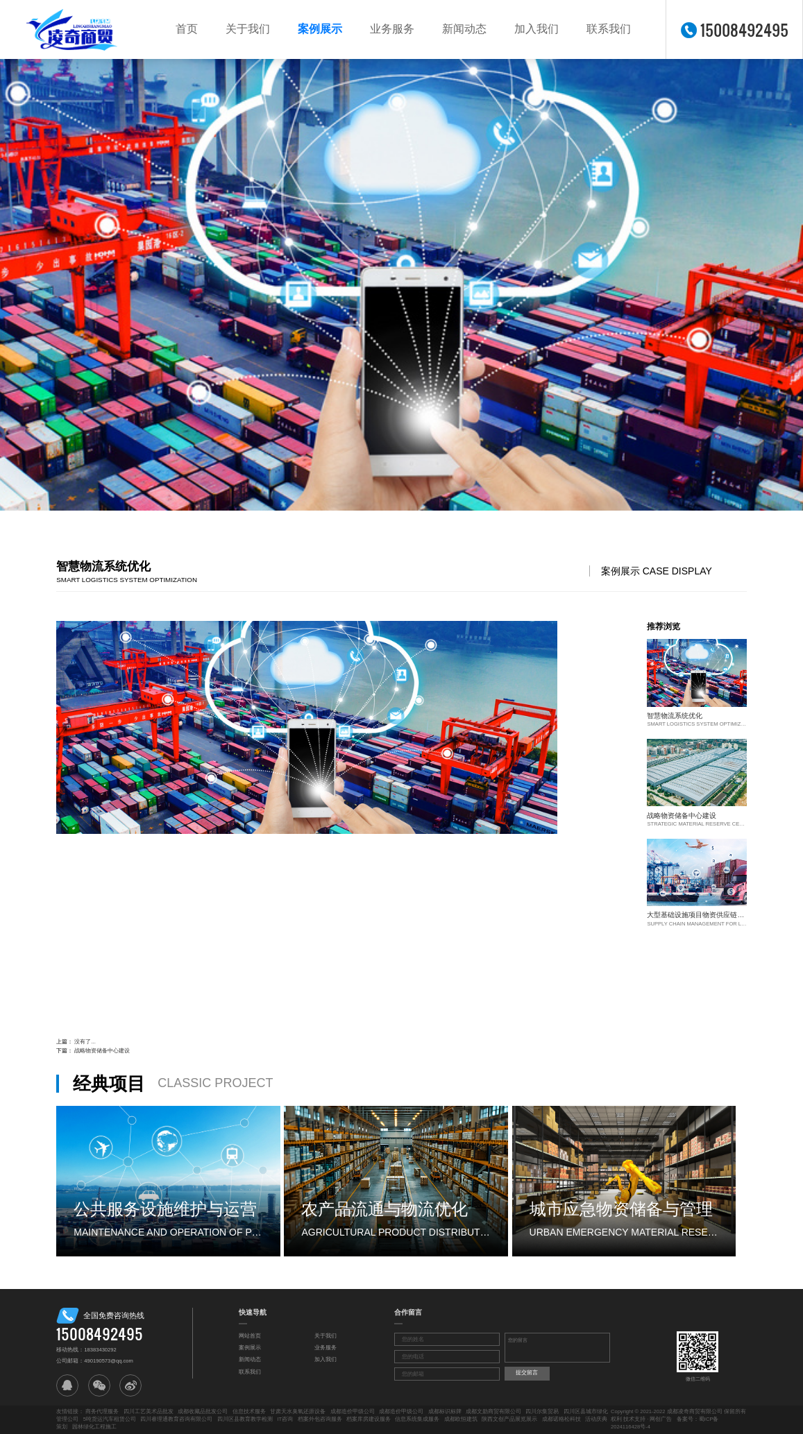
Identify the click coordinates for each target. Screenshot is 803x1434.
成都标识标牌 (445, 1411)
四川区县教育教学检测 (245, 1419)
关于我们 (248, 29)
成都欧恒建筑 (460, 1419)
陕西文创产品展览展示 (509, 1419)
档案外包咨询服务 (320, 1419)
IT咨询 (285, 1419)
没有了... (84, 1042)
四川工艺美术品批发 (149, 1411)
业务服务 (392, 29)
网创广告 (661, 1419)
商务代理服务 (102, 1411)
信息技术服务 (249, 1411)
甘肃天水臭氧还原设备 (298, 1411)
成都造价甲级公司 (352, 1411)
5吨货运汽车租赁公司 (109, 1419)
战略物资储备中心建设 (102, 1051)
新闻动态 (464, 29)
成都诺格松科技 (561, 1419)
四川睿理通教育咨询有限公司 (176, 1419)
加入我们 (536, 29)
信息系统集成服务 (417, 1419)
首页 (187, 29)
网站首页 (250, 1336)
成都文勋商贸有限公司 (493, 1411)
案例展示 (320, 29)
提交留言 (527, 1372)
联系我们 (608, 29)
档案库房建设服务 (368, 1419)
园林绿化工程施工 (94, 1427)
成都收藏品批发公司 (203, 1411)
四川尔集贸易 (542, 1411)
